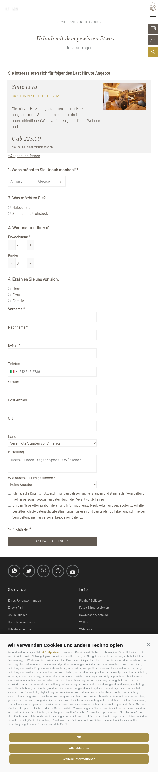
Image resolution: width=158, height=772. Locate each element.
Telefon (14, 363)
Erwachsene (18, 237)
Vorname (15, 309)
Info (84, 589)
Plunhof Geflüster (91, 600)
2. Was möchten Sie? (27, 197)
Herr (16, 288)
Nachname (16, 327)
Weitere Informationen (79, 759)
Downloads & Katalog (93, 615)
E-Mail (13, 345)
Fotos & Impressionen (94, 607)
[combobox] (13, 371)
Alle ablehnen (79, 748)
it (7, 8)
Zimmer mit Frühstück (30, 213)
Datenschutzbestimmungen (49, 493)
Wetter (83, 622)
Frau (16, 294)
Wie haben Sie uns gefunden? (31, 477)
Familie (18, 300)
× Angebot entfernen (24, 155)
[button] (148, 644)
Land (12, 436)
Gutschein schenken (22, 622)
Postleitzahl (17, 400)
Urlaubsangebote (19, 629)
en (15, 8)
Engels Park (15, 607)
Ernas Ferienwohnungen (24, 600)
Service (17, 589)
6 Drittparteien (51, 652)
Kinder (13, 255)
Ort (10, 418)
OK (79, 737)
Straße (13, 381)
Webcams (85, 629)
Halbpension (22, 207)
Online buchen (17, 615)
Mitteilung (16, 451)
